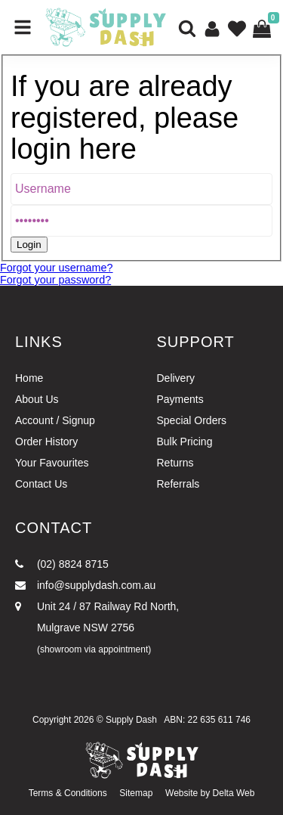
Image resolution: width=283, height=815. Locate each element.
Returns (175, 463)
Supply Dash (131, 719)
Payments (180, 399)
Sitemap (135, 793)
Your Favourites (52, 463)
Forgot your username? (56, 268)
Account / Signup (55, 420)
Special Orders (192, 420)
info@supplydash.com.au (85, 585)
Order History (46, 441)
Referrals (178, 484)
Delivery (176, 378)
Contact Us (41, 484)
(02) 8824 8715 (62, 564)
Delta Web (234, 793)
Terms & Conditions (68, 793)
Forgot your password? (55, 280)
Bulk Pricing (185, 441)
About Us (37, 399)
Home (29, 378)
